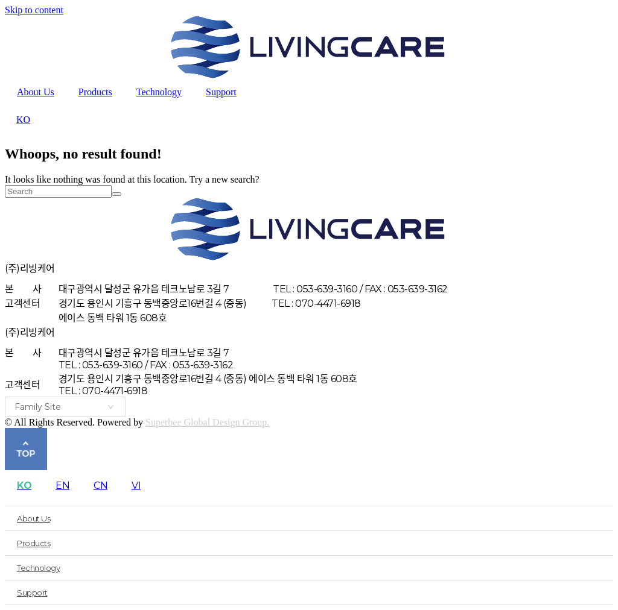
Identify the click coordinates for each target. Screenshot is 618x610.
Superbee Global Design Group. (207, 422)
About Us (35, 92)
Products (95, 92)
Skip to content (34, 10)
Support (221, 92)
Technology (159, 92)
